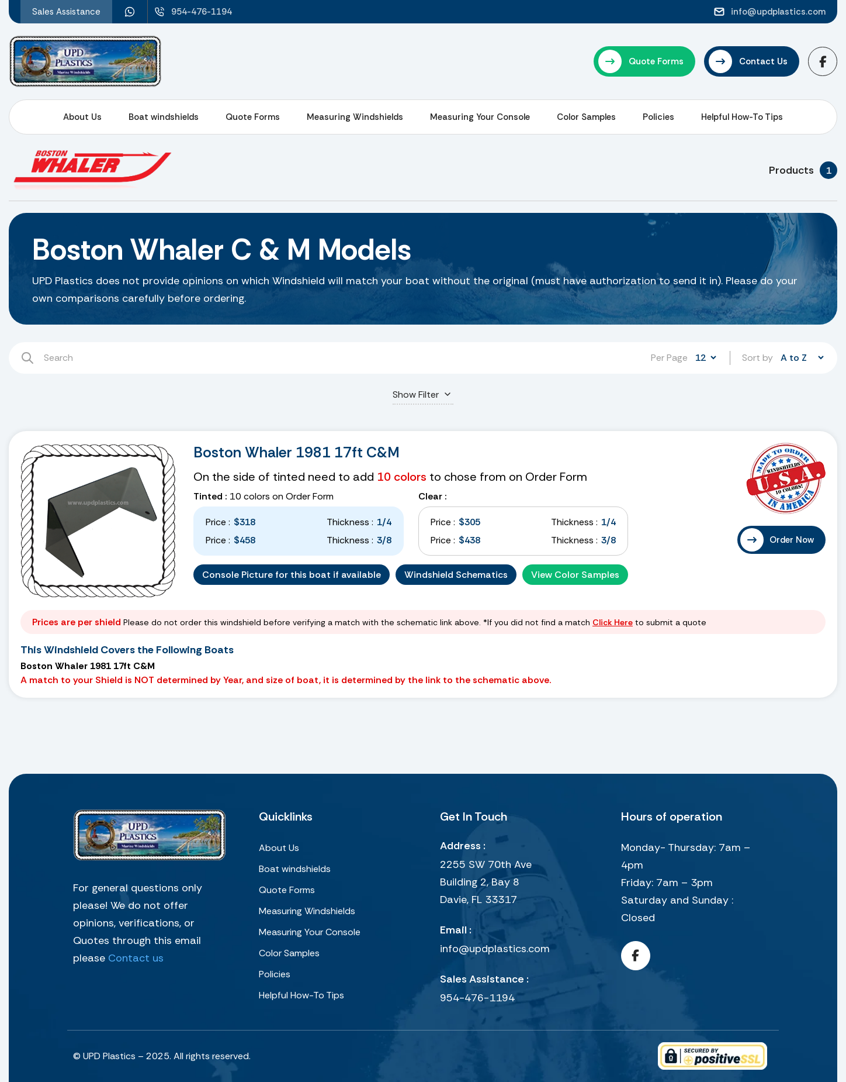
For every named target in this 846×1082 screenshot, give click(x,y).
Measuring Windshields (355, 117)
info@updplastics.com (495, 949)
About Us (82, 117)
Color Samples (586, 117)
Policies (658, 117)
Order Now (791, 540)
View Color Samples (575, 574)
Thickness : (350, 522)
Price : (218, 522)
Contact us (136, 958)
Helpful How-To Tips (742, 117)
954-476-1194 (477, 998)
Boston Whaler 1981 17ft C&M (296, 452)
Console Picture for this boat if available (291, 574)
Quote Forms (253, 117)
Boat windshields (164, 117)
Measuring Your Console (480, 117)
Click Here (612, 622)
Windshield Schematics (456, 574)
